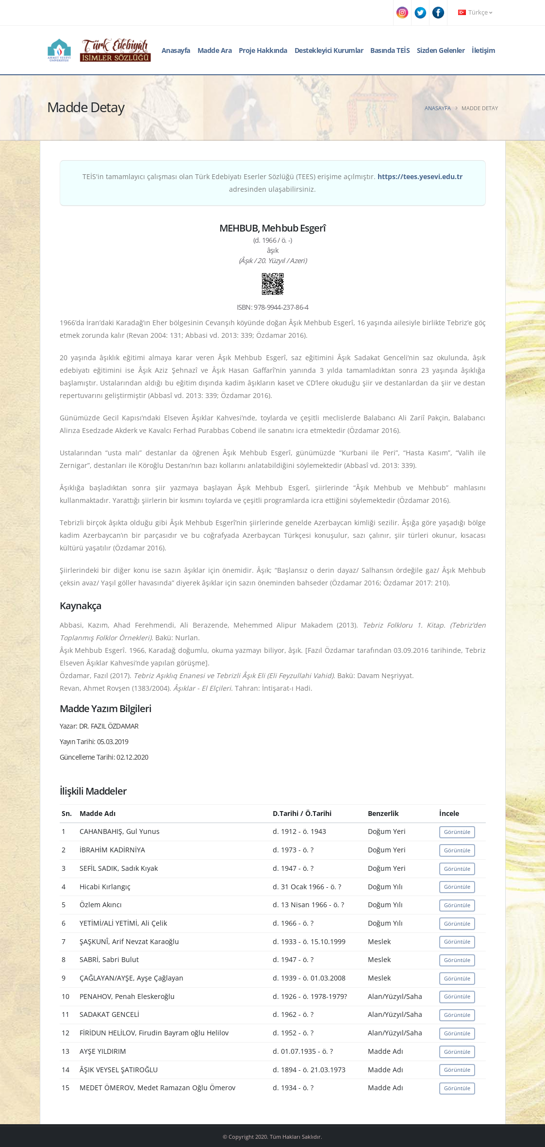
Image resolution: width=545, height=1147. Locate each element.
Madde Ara (215, 50)
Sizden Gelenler (441, 50)
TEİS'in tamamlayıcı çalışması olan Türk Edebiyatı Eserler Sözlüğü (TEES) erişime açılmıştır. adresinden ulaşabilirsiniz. (272, 183)
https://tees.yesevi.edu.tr (420, 176)
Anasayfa (176, 50)
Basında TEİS (390, 50)
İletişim (483, 50)
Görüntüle (457, 831)
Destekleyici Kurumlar (329, 50)
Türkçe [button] (475, 12)
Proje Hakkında (263, 50)
